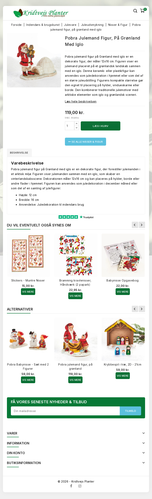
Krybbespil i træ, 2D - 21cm (123, 365)
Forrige (135, 225)
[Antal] (69, 125)
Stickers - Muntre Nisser (28, 281)
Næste (142, 225)
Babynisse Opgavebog (122, 281)
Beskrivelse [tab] (21, 153)
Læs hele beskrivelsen (81, 101)
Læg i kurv (100, 126)
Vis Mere (28, 292)
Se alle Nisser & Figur (85, 141)
